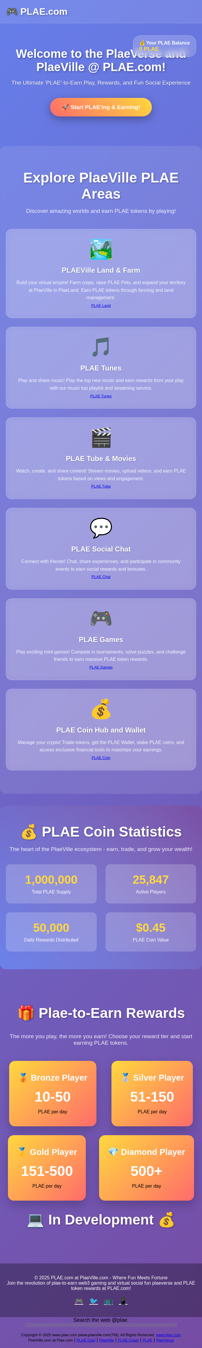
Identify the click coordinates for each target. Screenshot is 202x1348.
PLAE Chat (100, 577)
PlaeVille (106, 1340)
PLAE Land (101, 305)
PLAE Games (101, 667)
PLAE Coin (101, 758)
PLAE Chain (128, 1340)
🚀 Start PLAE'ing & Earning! (101, 107)
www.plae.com (168, 1335)
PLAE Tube (101, 486)
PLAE (147, 1340)
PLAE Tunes (100, 396)
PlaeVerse (165, 1340)
